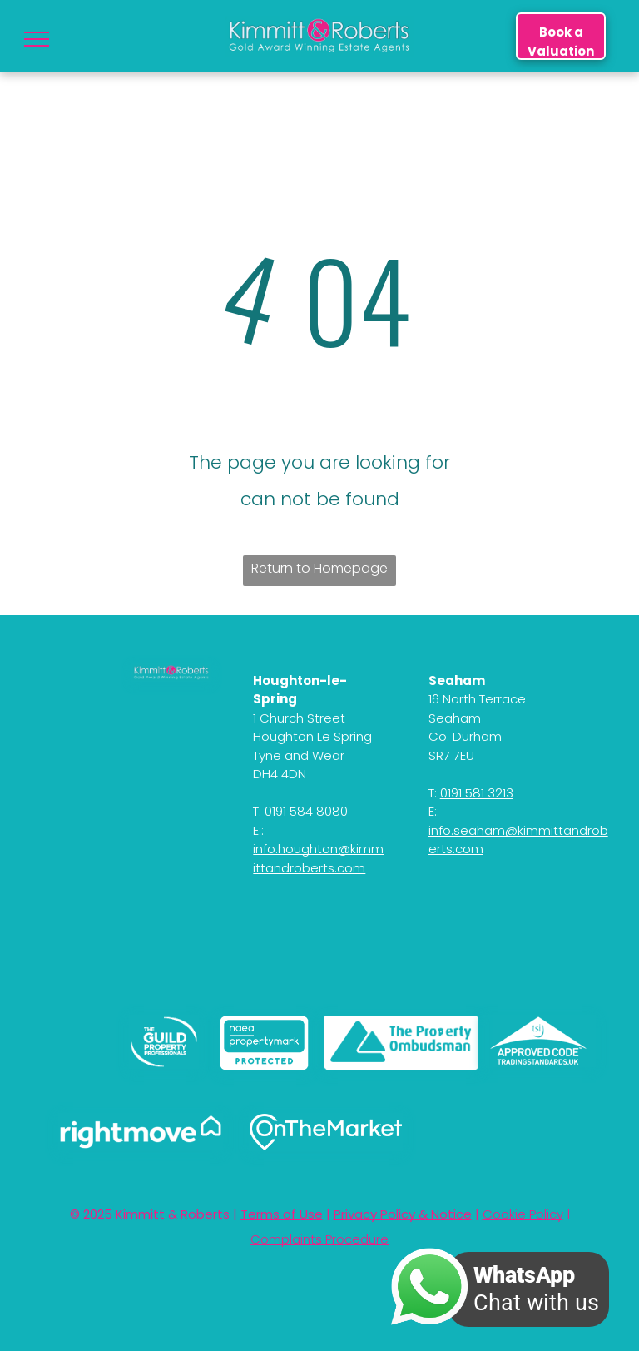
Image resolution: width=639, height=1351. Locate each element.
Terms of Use (281, 1214)
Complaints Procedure (319, 1239)
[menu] (36, 39)
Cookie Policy (523, 1214)
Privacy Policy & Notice (403, 1214)
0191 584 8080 (306, 811)
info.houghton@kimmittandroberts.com (318, 858)
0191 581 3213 (476, 793)
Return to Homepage (319, 568)
